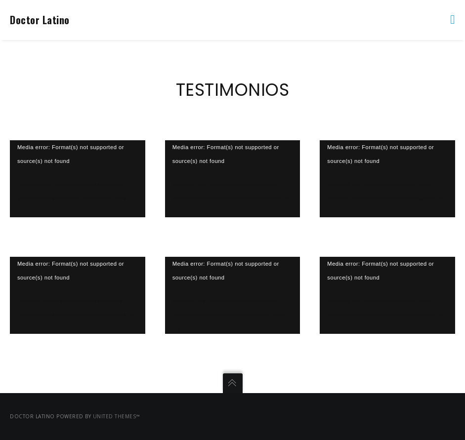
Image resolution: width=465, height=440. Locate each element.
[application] (77, 178)
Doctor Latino (40, 19)
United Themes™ (116, 416)
